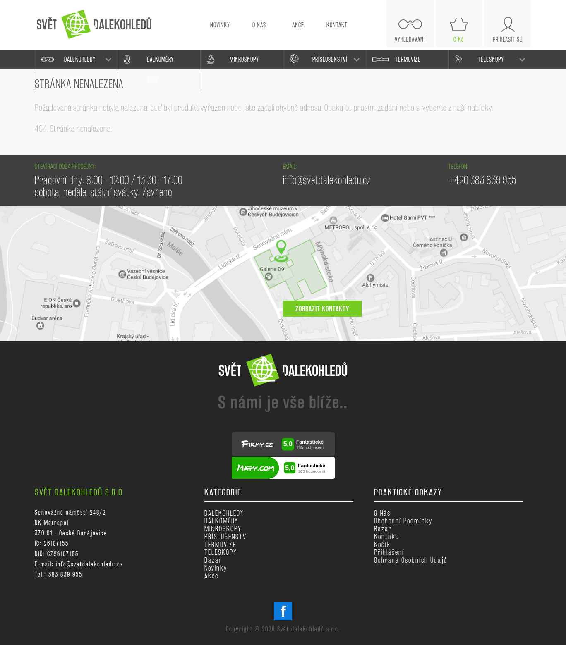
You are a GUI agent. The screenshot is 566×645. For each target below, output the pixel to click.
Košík (382, 544)
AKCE (298, 25)
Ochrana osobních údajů (410, 560)
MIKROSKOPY (244, 59)
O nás (382, 513)
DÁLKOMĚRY (160, 59)
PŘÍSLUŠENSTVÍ (330, 59)
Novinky (215, 568)
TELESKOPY (491, 59)
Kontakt (386, 536)
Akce (211, 576)
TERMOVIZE (408, 59)
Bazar (213, 560)
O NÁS (259, 25)
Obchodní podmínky (403, 521)
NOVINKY (220, 25)
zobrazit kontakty (322, 309)
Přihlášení (389, 552)
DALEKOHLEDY (80, 59)
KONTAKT (337, 25)
